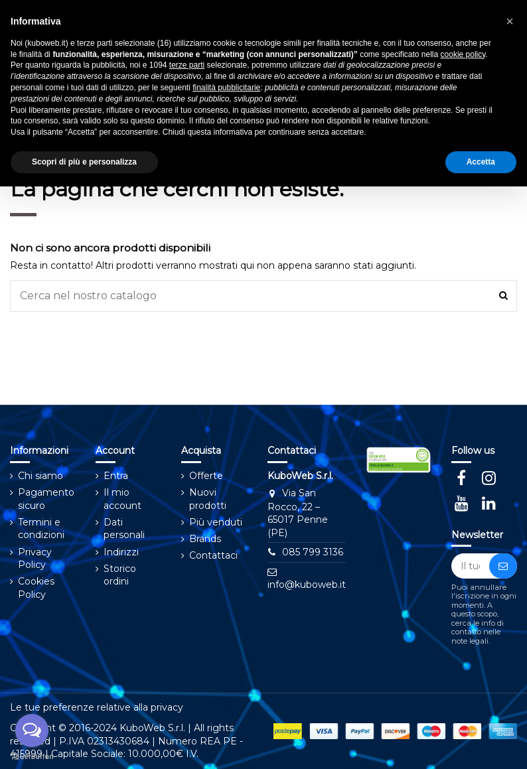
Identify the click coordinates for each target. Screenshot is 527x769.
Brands (205, 539)
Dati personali (124, 528)
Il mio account (122, 499)
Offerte (206, 476)
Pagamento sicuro (46, 499)
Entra (116, 476)
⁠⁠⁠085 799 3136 (312, 552)
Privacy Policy (35, 558)
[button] (509, 21)
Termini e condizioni (41, 528)
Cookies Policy (36, 587)
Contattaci (213, 555)
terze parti (186, 65)
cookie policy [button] (463, 54)
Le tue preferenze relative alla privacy (96, 707)
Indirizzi (121, 552)
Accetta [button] (481, 162)
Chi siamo (40, 476)
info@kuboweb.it (306, 585)
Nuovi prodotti (207, 499)
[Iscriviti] (503, 566)
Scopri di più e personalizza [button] (84, 162)
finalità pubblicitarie (226, 87)
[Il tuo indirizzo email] (470, 566)
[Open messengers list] (31, 730)
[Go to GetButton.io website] (32, 756)
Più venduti (215, 522)
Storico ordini (120, 575)
